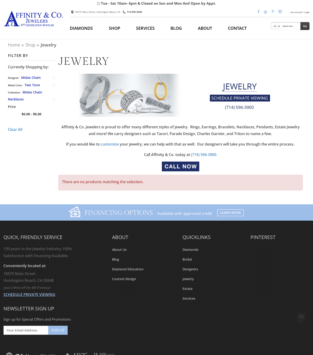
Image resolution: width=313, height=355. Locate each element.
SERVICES (145, 28)
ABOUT (205, 28)
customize (110, 144)
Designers (190, 269)
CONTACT (237, 28)
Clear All (15, 129)
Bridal (187, 259)
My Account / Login (300, 12)
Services (189, 298)
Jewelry (188, 279)
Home (14, 45)
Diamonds (191, 249)
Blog (115, 259)
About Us (119, 249)
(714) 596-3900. (204, 154)
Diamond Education (127, 269)
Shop (30, 45)
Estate (188, 288)
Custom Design (124, 279)
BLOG (176, 28)
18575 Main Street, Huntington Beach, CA (95, 11)
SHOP (114, 28)
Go (305, 26)
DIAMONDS (81, 28)
